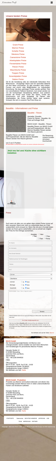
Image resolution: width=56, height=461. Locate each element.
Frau (47, 236)
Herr (41, 234)
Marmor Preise (18, 48)
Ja (22, 282)
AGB (48, 418)
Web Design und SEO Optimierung (45, 426)
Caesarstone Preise (18, 57)
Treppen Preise (18, 73)
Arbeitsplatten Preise (18, 61)
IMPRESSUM (27, 421)
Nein (27, 282)
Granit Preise (18, 45)
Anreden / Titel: (34, 235)
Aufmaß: (12, 282)
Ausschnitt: (13, 288)
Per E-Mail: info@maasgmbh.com (30, 320)
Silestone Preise (17, 54)
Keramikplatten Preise (18, 76)
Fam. (40, 239)
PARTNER (34, 421)
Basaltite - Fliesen (34, 113)
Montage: (12, 285)
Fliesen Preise (18, 67)
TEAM (20, 421)
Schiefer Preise (18, 51)
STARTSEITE (10, 418)
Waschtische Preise (18, 70)
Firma (47, 239)
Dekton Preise (18, 79)
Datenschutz (20, 418)
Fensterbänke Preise (18, 64)
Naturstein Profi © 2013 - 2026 (17, 426)
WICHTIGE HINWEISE (31, 418)
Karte (24, 370)
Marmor (52, 332)
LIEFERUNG (41, 418)
